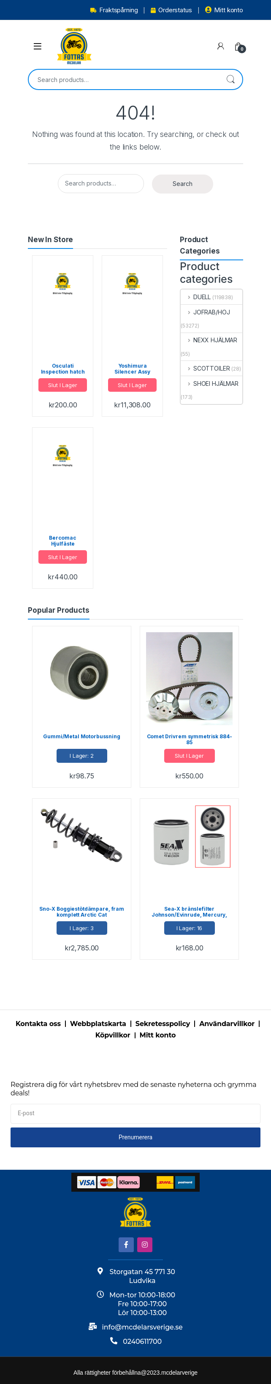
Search (230, 79)
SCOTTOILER (205, 368)
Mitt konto (224, 10)
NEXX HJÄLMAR (209, 340)
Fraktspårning (114, 10)
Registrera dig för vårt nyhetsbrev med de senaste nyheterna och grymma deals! (134, 1089)
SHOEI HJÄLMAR (209, 383)
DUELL (196, 296)
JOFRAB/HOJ (205, 312)
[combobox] (124, 79)
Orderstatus (171, 10)
